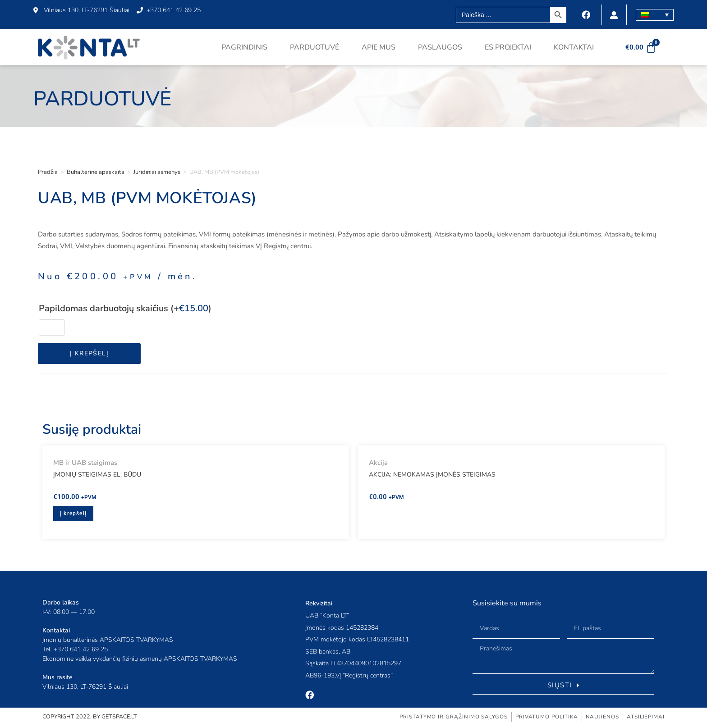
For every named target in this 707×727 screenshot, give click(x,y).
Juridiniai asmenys (156, 172)
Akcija (378, 462)
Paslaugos (440, 47)
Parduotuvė (314, 47)
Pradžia (48, 172)
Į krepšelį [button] (73, 513)
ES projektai (508, 47)
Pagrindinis (244, 47)
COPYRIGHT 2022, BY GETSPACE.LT (91, 717)
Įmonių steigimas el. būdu (97, 474)
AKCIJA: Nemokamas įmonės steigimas (432, 474)
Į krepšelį (89, 353)
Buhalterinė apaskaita (95, 172)
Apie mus (378, 47)
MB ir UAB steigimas (85, 462)
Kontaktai (574, 47)
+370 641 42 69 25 (81, 649)
